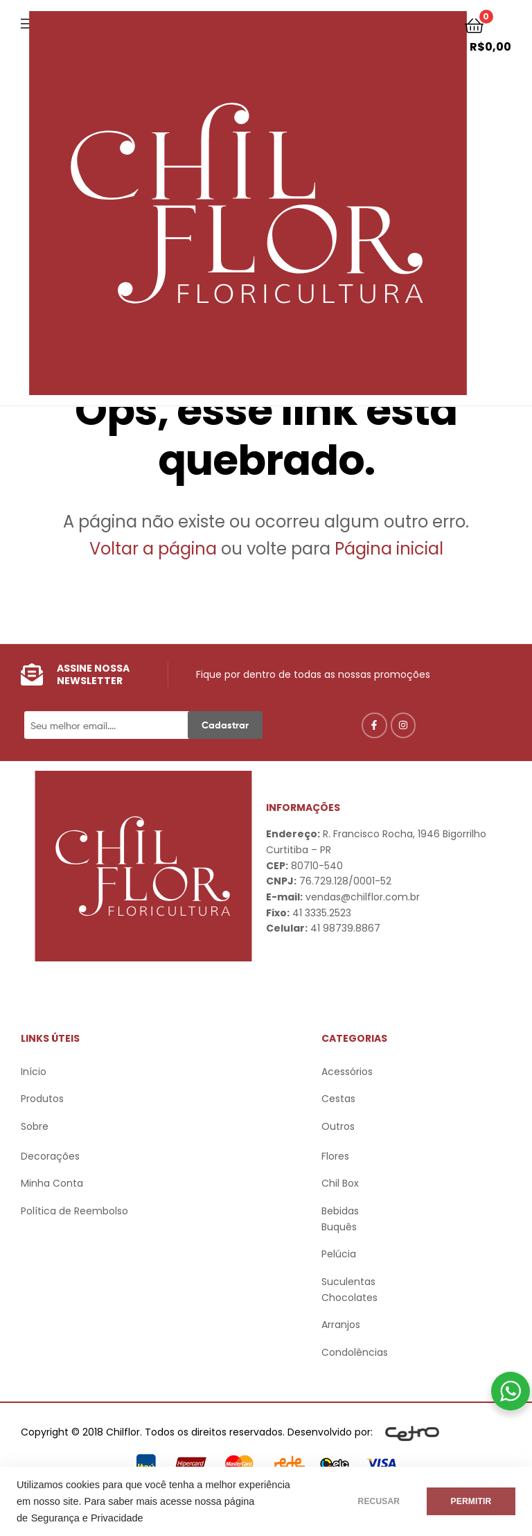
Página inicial (389, 548)
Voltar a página (155, 548)
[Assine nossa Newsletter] (32, 674)
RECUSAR (378, 1501)
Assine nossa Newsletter (93, 674)
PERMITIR (470, 1501)
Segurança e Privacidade (87, 1518)
